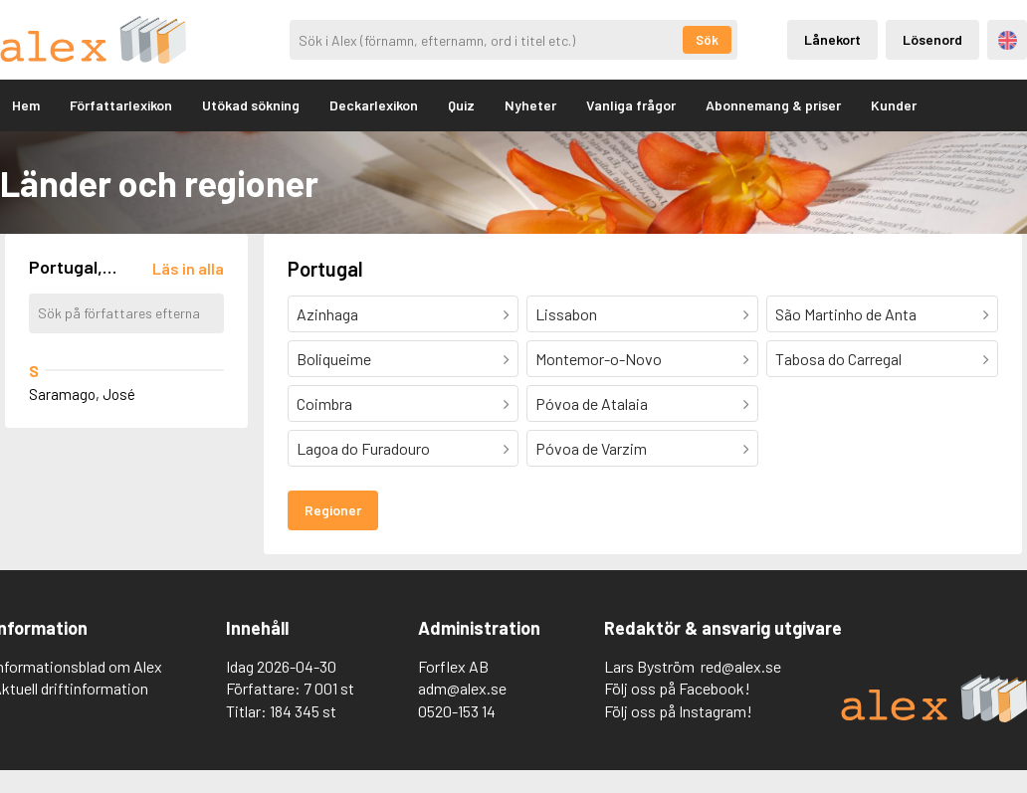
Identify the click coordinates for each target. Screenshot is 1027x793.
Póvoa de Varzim (591, 448)
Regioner (333, 509)
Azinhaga (327, 313)
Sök (707, 40)
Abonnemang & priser (773, 105)
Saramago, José (82, 394)
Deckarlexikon (373, 105)
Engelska (1007, 40)
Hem (26, 105)
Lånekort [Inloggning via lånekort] (832, 39)
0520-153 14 (457, 710)
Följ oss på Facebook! (677, 688)
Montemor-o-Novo (598, 358)
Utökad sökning (251, 105)
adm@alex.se (462, 688)
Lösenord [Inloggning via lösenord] (932, 39)
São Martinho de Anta (846, 313)
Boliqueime (334, 358)
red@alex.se (741, 666)
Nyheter (530, 105)
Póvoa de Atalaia (591, 403)
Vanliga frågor (631, 105)
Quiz (461, 105)
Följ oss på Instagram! (678, 710)
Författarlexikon (121, 105)
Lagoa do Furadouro (363, 448)
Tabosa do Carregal (838, 358)
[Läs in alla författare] (188, 268)
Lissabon (566, 313)
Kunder (894, 105)
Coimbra (324, 403)
